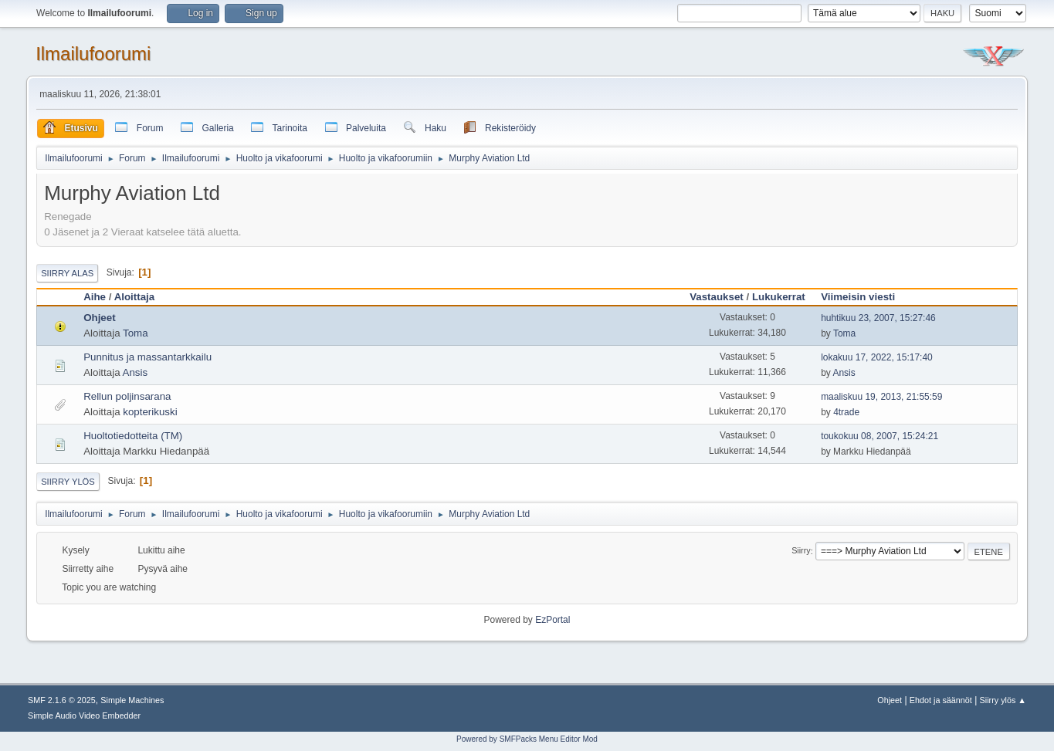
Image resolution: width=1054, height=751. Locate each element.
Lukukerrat (778, 297)
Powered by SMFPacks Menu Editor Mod (527, 739)
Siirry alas (67, 273)
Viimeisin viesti (865, 297)
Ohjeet (99, 317)
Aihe (94, 297)
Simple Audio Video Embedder (84, 715)
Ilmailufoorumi (93, 53)
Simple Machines (132, 700)
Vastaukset (717, 297)
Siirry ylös (68, 481)
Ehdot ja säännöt (941, 700)
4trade (846, 412)
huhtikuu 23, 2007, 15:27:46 (878, 318)
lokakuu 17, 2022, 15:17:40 (877, 357)
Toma (135, 333)
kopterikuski (150, 412)
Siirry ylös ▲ (1003, 700)
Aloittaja (134, 297)
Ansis (135, 372)
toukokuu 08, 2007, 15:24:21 (879, 436)
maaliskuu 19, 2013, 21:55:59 (881, 396)
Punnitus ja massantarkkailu (147, 357)
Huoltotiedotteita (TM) (132, 435)
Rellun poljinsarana (127, 396)
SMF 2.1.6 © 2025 (62, 700)
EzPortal (552, 619)
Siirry (801, 551)
